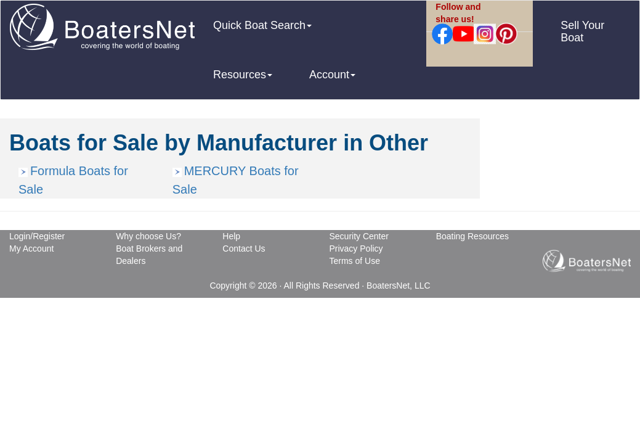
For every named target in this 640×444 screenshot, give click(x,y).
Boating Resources (472, 236)
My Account (31, 248)
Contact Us (243, 248)
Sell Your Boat (582, 31)
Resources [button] (242, 74)
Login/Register (37, 236)
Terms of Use (354, 261)
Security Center (358, 236)
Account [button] (332, 74)
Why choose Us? (148, 236)
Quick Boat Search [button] (262, 25)
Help (231, 236)
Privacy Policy (356, 248)
